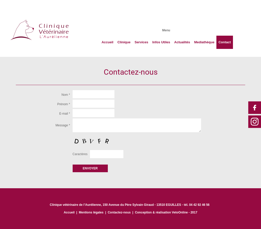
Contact (224, 42)
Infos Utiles (161, 42)
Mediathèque (204, 42)
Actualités (182, 42)
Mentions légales (91, 212)
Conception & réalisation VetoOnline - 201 (165, 212)
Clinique (124, 42)
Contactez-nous (119, 212)
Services (141, 42)
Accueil (107, 42)
